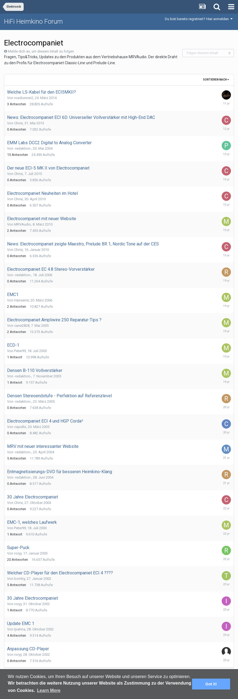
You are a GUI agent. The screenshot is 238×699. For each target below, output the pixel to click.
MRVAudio (22, 224)
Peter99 (20, 351)
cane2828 (21, 326)
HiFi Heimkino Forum (33, 21)
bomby (19, 579)
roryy (17, 553)
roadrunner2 (23, 98)
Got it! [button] (211, 684)
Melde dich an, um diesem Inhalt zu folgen (41, 51)
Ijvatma (19, 629)
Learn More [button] (48, 690)
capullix (20, 427)
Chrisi (18, 123)
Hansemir (21, 300)
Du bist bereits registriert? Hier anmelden (199, 19)
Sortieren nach (216, 79)
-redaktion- (22, 148)
